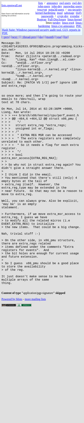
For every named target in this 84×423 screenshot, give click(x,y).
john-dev (57, 6)
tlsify (79, 12)
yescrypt (42, 9)
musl (60, 12)
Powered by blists (11, 354)
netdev (57, 22)
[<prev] (5, 37)
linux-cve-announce (63, 26)
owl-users (65, 3)
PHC (79, 26)
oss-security (75, 9)
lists (40, 3)
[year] (58, 37)
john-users (44, 6)
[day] (41, 37)
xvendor (74, 16)
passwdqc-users (73, 6)
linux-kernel (75, 19)
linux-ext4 (68, 22)
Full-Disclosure (57, 19)
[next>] (15, 37)
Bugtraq (41, 19)
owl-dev (77, 3)
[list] (65, 37)
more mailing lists (35, 354)
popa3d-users (56, 9)
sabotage (69, 12)
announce (52, 3)
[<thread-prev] (28, 37)
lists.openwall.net (11, 5)
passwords (47, 16)
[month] (50, 37)
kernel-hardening (45, 12)
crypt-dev (62, 16)
